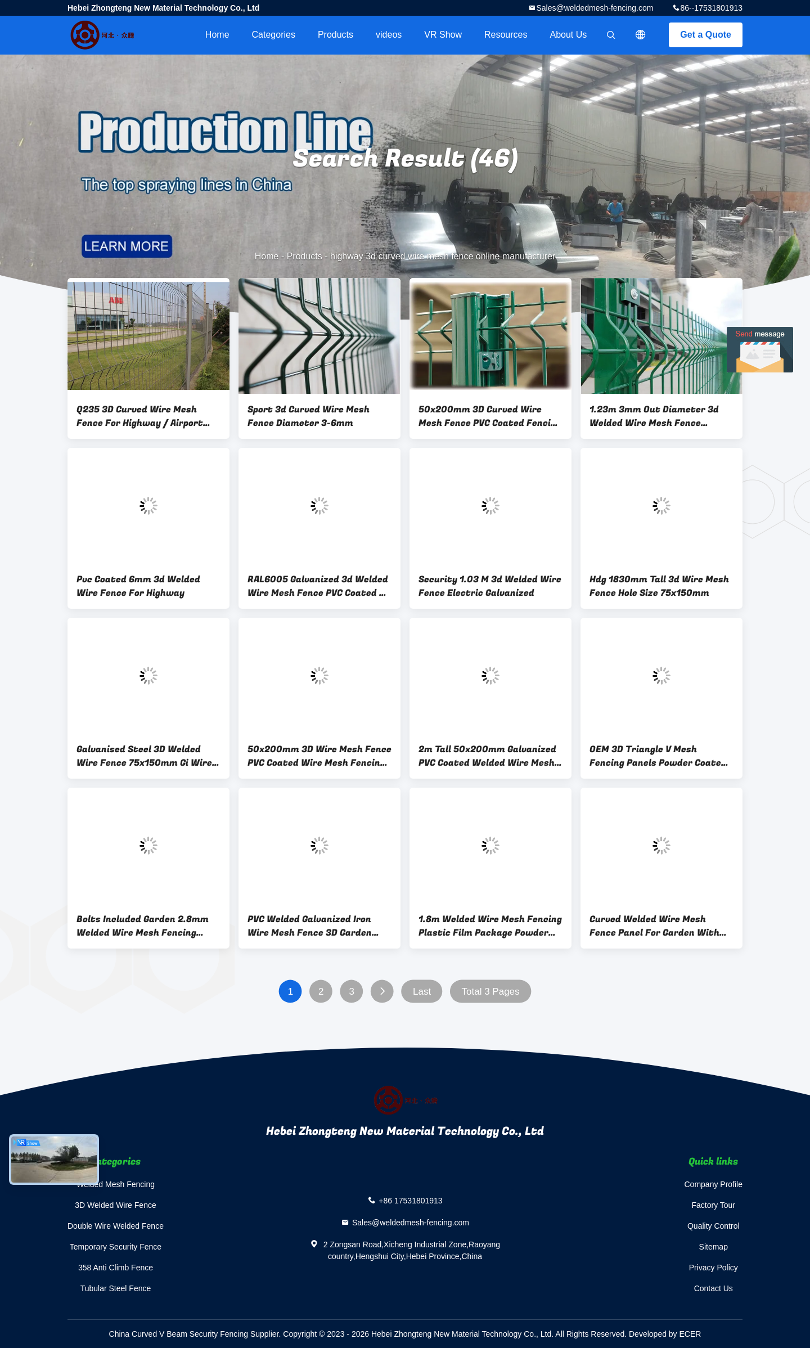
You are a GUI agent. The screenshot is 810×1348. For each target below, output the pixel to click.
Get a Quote (705, 34)
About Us (568, 34)
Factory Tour (713, 1205)
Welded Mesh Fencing (115, 1184)
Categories (273, 34)
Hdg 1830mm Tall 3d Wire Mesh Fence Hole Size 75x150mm (659, 586)
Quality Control (713, 1225)
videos (389, 34)
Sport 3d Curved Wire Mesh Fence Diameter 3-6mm (309, 416)
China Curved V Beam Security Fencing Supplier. (196, 1333)
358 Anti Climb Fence (115, 1267)
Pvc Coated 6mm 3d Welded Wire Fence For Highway (138, 586)
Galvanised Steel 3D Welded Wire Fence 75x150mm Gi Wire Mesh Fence (144, 756)
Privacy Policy (713, 1267)
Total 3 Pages (491, 991)
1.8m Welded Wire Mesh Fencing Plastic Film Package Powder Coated (490, 926)
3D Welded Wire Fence (115, 1205)
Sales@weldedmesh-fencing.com (594, 7)
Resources (505, 34)
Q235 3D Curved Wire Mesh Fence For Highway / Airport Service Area (139, 416)
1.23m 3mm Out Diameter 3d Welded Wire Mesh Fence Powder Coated (654, 416)
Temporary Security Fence (115, 1246)
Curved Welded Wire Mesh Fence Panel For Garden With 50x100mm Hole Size (654, 926)
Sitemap (713, 1246)
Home (217, 34)
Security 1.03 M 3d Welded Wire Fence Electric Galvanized (489, 586)
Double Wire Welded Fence (116, 1225)
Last (422, 991)
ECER (690, 1333)
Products (335, 34)
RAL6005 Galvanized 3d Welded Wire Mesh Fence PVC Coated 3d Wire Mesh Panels (319, 586)
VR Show (443, 34)
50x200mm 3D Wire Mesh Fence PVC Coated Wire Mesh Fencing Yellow (320, 756)
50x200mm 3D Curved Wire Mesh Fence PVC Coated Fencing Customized (489, 416)
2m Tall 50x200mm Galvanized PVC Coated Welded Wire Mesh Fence (487, 756)
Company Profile (714, 1184)
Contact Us (713, 1288)
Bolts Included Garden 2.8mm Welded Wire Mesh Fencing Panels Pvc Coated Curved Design (142, 926)
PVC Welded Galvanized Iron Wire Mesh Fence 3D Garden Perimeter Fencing (310, 926)
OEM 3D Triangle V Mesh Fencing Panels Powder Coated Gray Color (658, 756)
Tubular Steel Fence (115, 1288)
